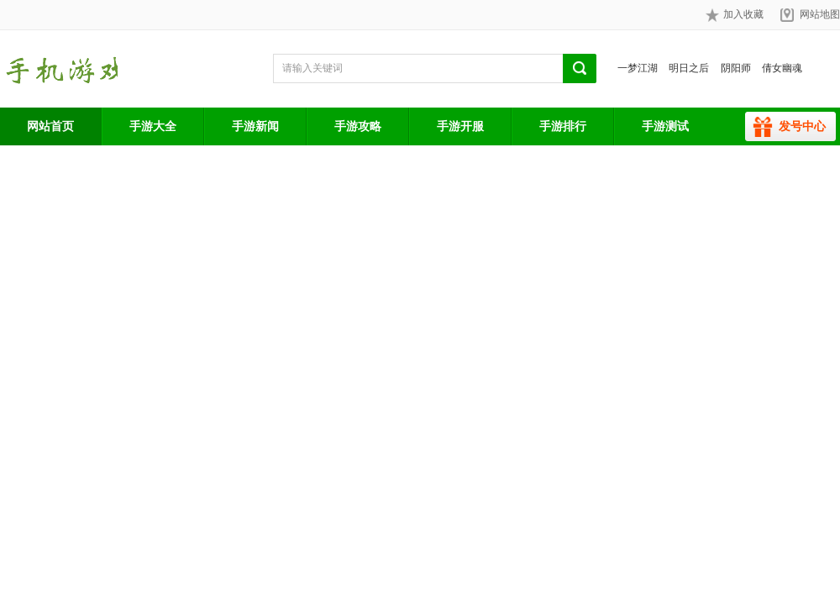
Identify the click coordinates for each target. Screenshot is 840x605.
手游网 (59, 69)
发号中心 (802, 126)
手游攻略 (357, 126)
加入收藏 (735, 15)
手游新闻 (255, 126)
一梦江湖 (637, 68)
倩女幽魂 (782, 68)
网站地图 (820, 14)
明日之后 (689, 68)
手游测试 (665, 126)
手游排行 (562, 126)
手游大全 (152, 126)
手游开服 (460, 126)
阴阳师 (736, 68)
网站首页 (50, 126)
